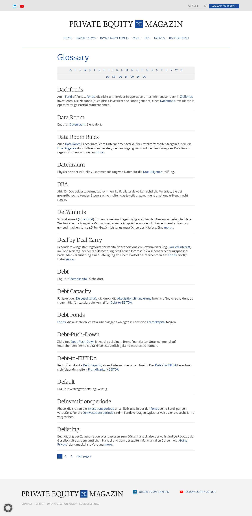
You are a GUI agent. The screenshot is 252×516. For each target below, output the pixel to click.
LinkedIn (14, 6)
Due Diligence (66, 148)
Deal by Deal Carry (79, 240)
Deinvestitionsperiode (84, 401)
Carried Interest (179, 247)
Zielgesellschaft (86, 298)
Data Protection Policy (62, 503)
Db (113, 76)
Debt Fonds (71, 315)
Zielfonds (186, 97)
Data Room (71, 117)
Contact (27, 503)
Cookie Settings (89, 503)
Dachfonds (70, 89)
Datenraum (77, 124)
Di (126, 76)
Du (144, 76)
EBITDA (114, 369)
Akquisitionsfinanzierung (134, 298)
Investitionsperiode (101, 409)
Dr (138, 76)
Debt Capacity (74, 291)
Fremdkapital (78, 279)
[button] (8, 508)
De (120, 76)
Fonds (90, 97)
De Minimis (71, 212)
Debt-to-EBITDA (121, 302)
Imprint (40, 503)
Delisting (68, 429)
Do (132, 76)
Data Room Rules (78, 137)
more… (100, 152)
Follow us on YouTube (200, 491)
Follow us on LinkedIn (153, 491)
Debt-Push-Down (78, 334)
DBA (62, 184)
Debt (63, 271)
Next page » (84, 456)
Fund (68, 97)
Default (66, 382)
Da (107, 76)
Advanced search (224, 6)
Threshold (86, 219)
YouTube (22, 6)
